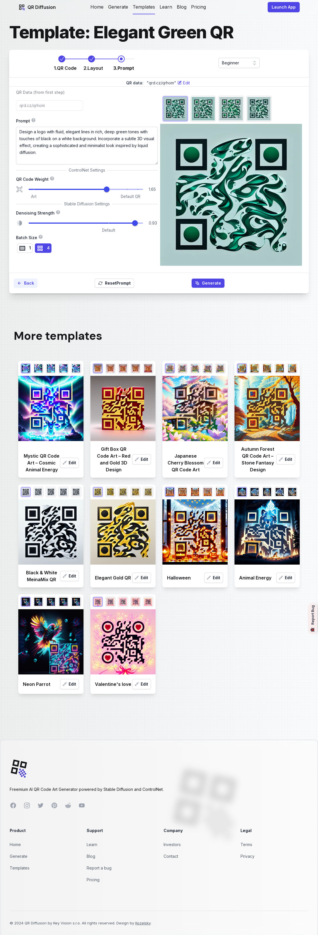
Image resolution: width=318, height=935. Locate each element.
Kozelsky (142, 923)
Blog (181, 7)
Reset (114, 283)
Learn (166, 7)
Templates (144, 7)
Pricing (198, 7)
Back (25, 283)
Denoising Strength (56, 212)
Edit (69, 462)
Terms (246, 844)
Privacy (248, 856)
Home (97, 7)
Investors (172, 844)
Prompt (74, 120)
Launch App (284, 7)
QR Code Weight (87, 179)
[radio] (25, 248)
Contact (171, 856)
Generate (118, 7)
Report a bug (99, 867)
